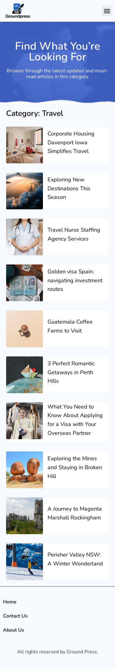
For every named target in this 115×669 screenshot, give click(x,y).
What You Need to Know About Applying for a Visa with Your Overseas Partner (75, 420)
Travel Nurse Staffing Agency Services (74, 234)
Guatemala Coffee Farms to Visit (70, 326)
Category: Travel (34, 113)
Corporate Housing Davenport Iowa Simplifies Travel (71, 142)
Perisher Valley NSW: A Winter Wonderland (75, 559)
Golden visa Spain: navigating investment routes (75, 280)
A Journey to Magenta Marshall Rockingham (75, 513)
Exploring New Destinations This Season (69, 188)
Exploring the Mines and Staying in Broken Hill (75, 467)
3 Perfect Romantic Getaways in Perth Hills (71, 372)
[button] (107, 11)
